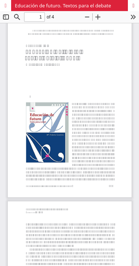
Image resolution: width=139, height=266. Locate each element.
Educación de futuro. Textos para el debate (63, 5)
